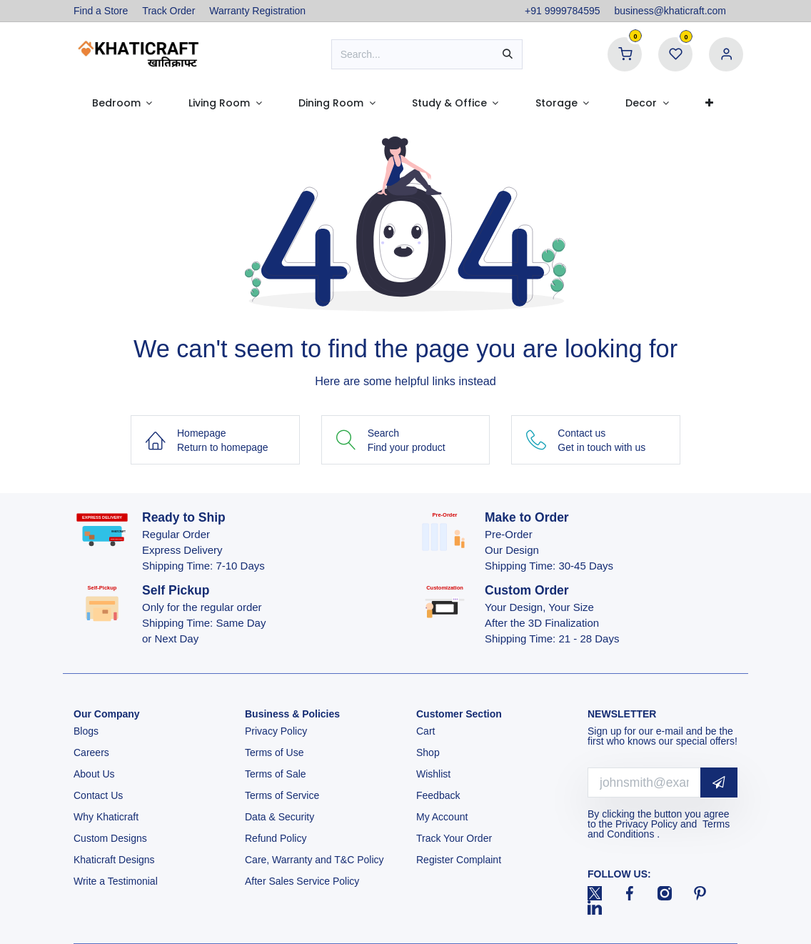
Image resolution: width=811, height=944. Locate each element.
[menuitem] (122, 102)
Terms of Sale (275, 774)
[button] (718, 782)
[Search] (507, 54)
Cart (427, 731)
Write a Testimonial (117, 881)
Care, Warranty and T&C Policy (314, 859)
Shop (428, 752)
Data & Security (279, 817)
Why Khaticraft (106, 817)
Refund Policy (275, 838)
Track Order (168, 11)
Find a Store (101, 11)
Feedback (438, 795)
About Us (94, 774)
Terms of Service (282, 795)
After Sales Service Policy (303, 881)
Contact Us (98, 795)
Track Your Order (454, 838)
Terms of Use (275, 752)
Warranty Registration (257, 11)
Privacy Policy (277, 731)
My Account (442, 817)
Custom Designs (110, 838)
